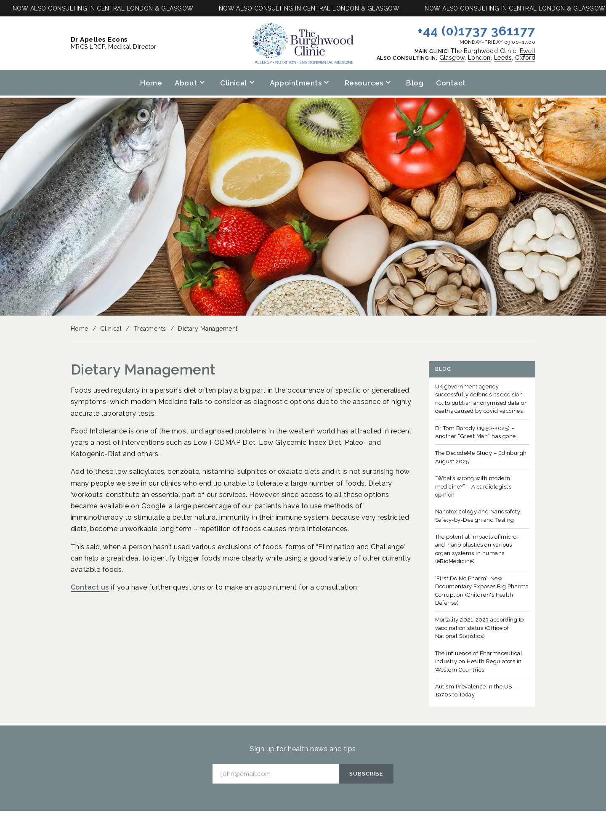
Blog (414, 83)
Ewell (527, 51)
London (479, 57)
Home (151, 83)
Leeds (503, 57)
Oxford (525, 57)
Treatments (150, 328)
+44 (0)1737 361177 (476, 31)
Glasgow (452, 57)
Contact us (90, 587)
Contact (450, 83)
